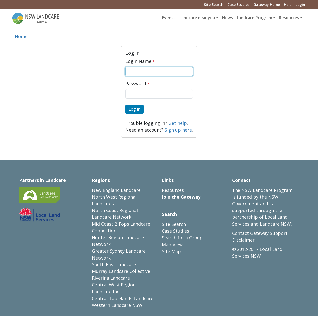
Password (137, 83)
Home (21, 36)
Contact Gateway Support (260, 233)
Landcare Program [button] (254, 17)
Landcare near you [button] (197, 17)
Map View (172, 245)
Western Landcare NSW (117, 305)
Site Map (171, 251)
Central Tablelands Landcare (122, 298)
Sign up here (178, 130)
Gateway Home (266, 4)
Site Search (213, 4)
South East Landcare (114, 264)
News (227, 17)
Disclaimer (243, 240)
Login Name (140, 61)
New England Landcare (116, 190)
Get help (177, 123)
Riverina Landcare (111, 278)
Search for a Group (182, 238)
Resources (173, 190)
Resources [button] (289, 17)
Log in (134, 109)
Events (168, 17)
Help (288, 4)
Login (300, 4)
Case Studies (238, 4)
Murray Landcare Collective (121, 271)
